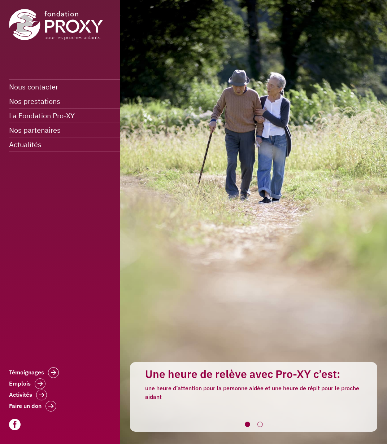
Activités (28, 395)
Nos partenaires (35, 130)
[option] (253, 222)
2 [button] (260, 424)
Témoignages (34, 373)
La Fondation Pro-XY (42, 115)
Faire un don (32, 407)
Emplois (27, 384)
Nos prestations (34, 101)
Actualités (25, 144)
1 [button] (247, 424)
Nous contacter (33, 87)
